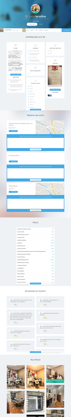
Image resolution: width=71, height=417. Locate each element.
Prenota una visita (66, 30)
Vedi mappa (50, 127)
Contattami (41, 24)
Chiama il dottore (13, 131)
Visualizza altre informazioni (15, 74)
